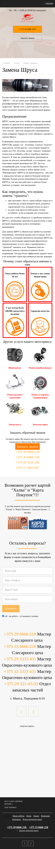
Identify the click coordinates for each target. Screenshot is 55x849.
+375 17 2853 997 (27, 468)
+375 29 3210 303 (27, 462)
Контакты (16, 819)
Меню (49, 3)
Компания (45, 816)
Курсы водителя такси (32, 819)
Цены (28, 816)
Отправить (11, 608)
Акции (36, 816)
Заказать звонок (27, 38)
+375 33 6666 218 (27, 457)
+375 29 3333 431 (20, 658)
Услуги (8, 816)
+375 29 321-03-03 (21, 683)
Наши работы (18, 816)
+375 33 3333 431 (20, 671)
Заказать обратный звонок (29, 831)
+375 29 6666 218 (27, 29)
